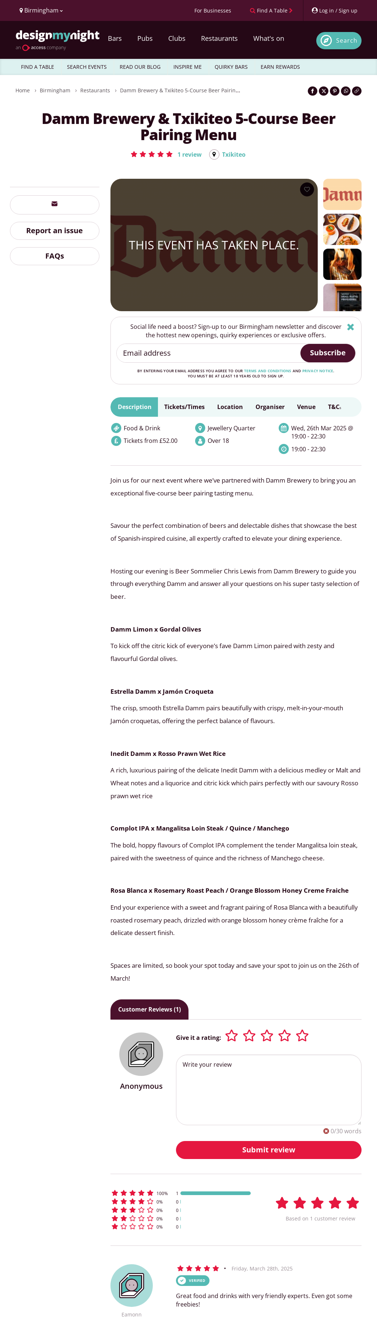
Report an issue (54, 230)
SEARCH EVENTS (87, 66)
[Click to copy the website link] (357, 91)
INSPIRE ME (187, 66)
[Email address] (209, 353)
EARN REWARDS (280, 66)
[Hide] (350, 327)
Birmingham (55, 90)
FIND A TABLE (37, 66)
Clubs (177, 38)
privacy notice (318, 370)
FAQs (54, 256)
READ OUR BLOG (140, 66)
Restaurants (219, 38)
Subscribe (328, 353)
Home (22, 90)
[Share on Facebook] (312, 91)
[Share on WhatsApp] (345, 91)
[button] (166, 154)
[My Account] (334, 10)
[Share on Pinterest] (334, 91)
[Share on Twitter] (323, 91)
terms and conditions (268, 370)
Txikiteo (234, 154)
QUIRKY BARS (231, 66)
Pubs (145, 38)
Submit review (268, 1150)
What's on (268, 38)
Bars (115, 38)
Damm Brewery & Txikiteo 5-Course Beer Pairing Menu (187, 90)
